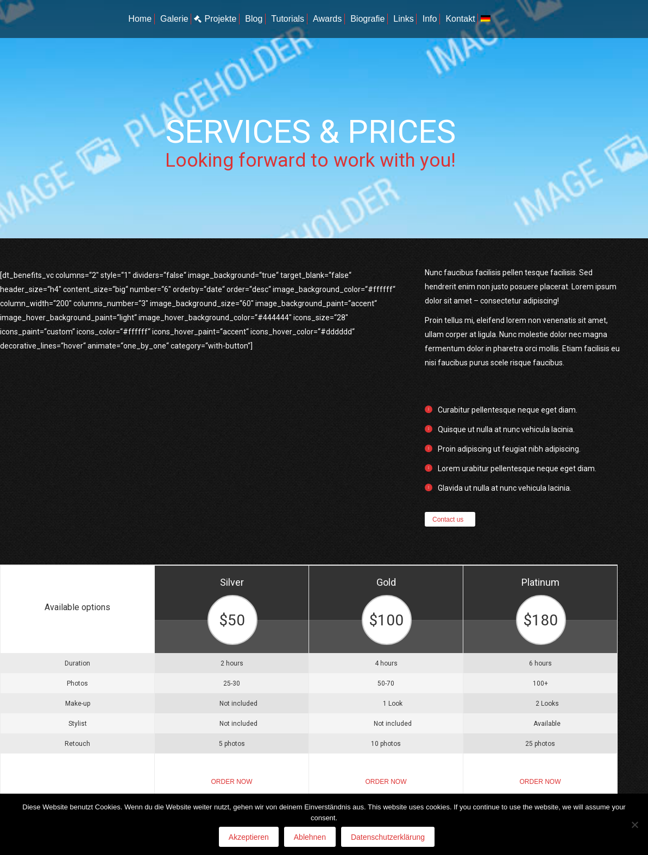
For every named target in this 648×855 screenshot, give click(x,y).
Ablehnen (310, 837)
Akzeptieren (249, 837)
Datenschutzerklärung (388, 837)
